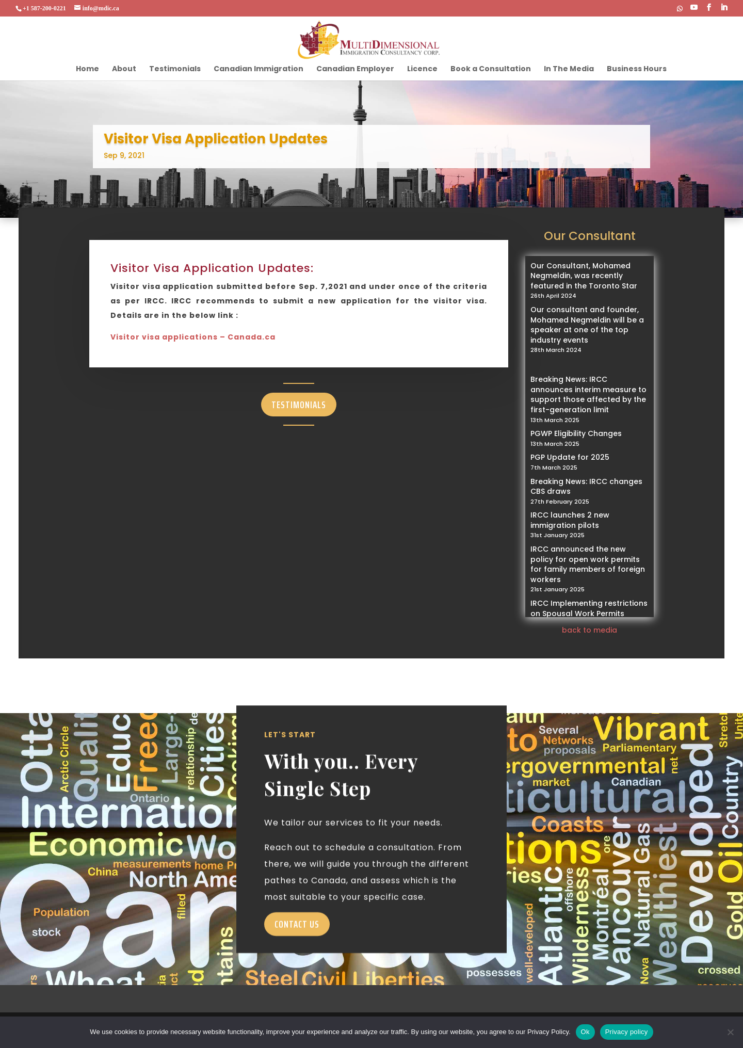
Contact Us (296, 942)
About (124, 69)
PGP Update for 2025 (569, 457)
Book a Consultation (490, 69)
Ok (585, 1032)
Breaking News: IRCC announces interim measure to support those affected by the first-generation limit (588, 394)
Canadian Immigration (258, 69)
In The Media (569, 69)
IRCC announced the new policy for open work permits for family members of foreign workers (587, 564)
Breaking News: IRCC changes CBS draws (586, 486)
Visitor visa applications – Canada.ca (193, 337)
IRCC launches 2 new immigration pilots (569, 520)
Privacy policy (626, 1032)
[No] (730, 1032)
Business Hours (637, 69)
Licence (422, 69)
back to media (589, 630)
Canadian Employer (355, 69)
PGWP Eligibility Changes (576, 433)
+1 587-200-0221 (44, 8)
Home (87, 69)
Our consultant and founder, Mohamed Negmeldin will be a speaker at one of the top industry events (587, 324)
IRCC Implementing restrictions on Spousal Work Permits (589, 608)
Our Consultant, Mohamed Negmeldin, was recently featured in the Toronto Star (583, 276)
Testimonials (175, 69)
